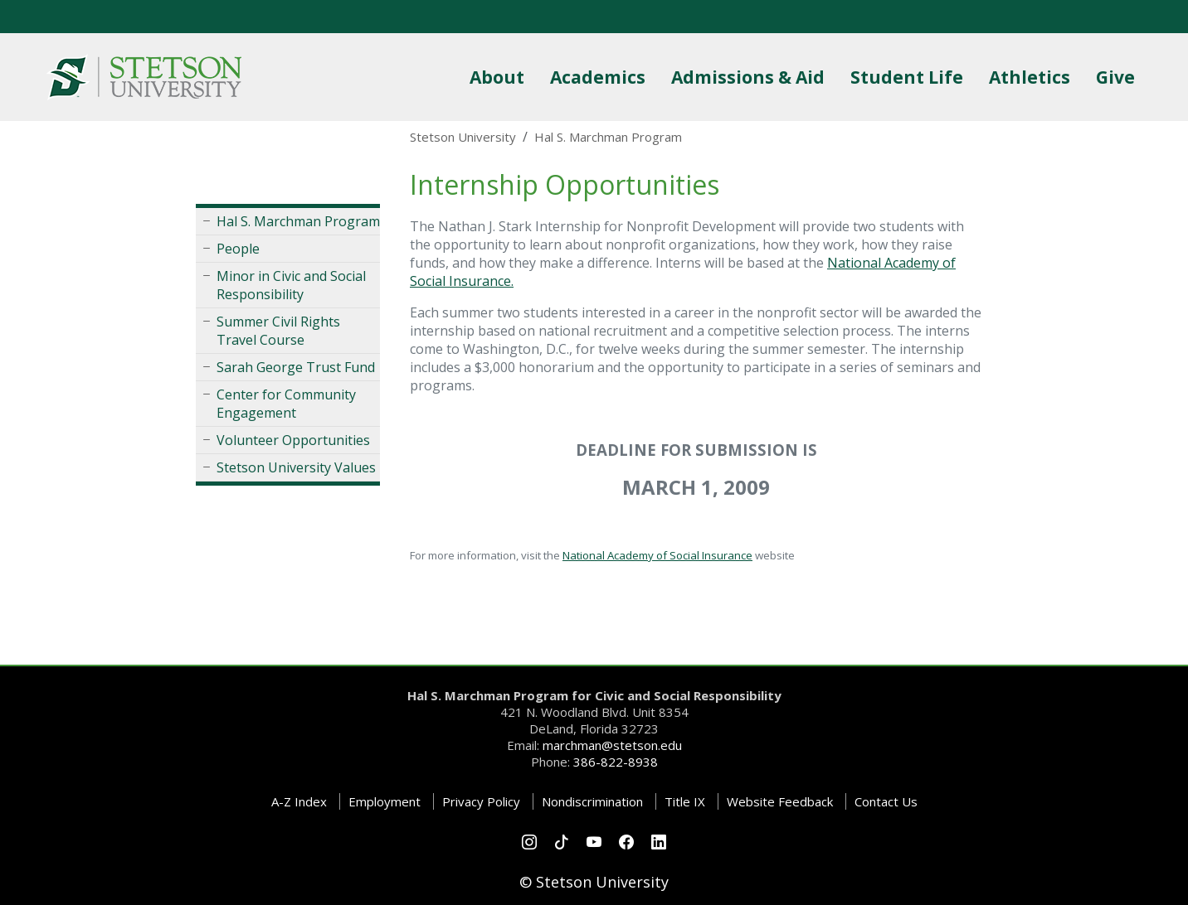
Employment (384, 801)
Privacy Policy (481, 801)
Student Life (910, 77)
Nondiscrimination (592, 801)
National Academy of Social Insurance (657, 555)
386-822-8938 (615, 761)
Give (1119, 77)
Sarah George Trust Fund (296, 367)
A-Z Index (299, 801)
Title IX (685, 801)
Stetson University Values (296, 467)
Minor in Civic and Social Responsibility (291, 285)
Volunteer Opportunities (293, 440)
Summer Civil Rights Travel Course (278, 330)
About (500, 77)
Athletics (1033, 77)
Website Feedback (780, 801)
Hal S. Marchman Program (298, 221)
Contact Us (886, 801)
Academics (601, 77)
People (238, 249)
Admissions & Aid (751, 77)
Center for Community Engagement (286, 403)
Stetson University (463, 136)
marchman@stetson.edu (612, 745)
